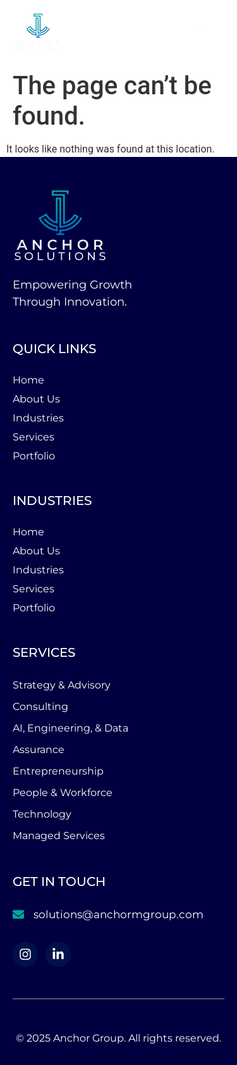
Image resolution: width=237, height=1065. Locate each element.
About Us (36, 399)
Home (28, 380)
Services (33, 437)
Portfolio (34, 456)
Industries (38, 418)
